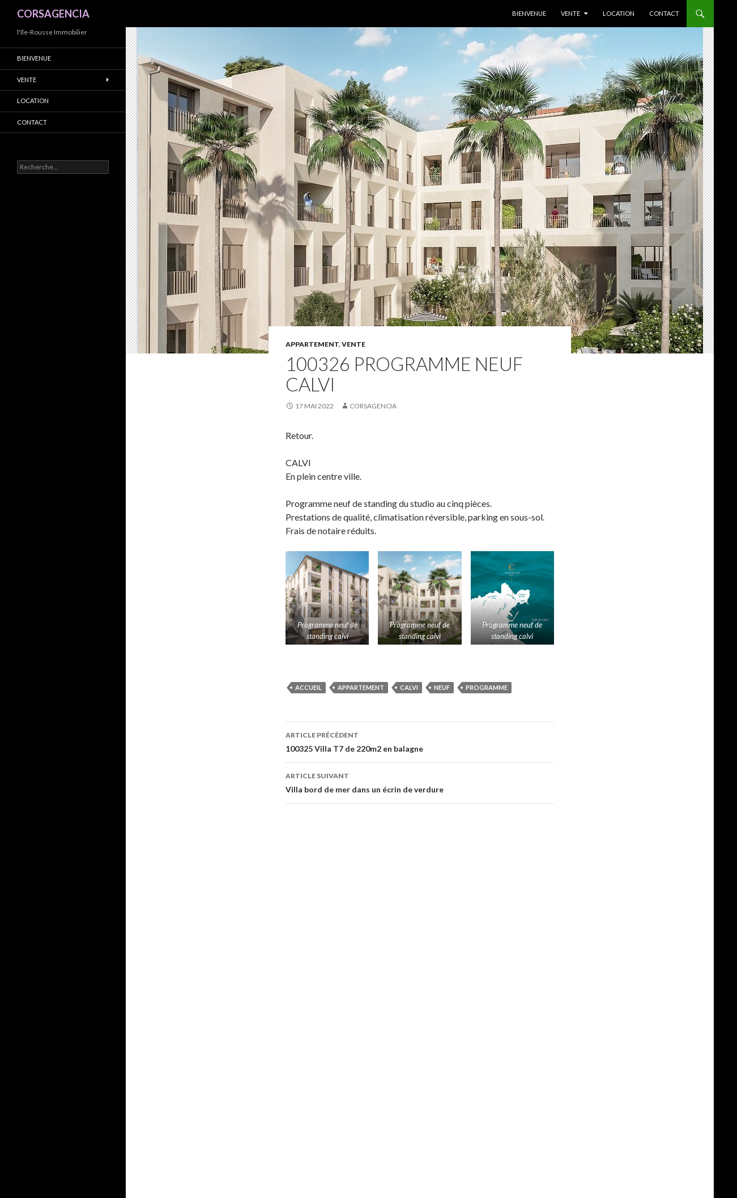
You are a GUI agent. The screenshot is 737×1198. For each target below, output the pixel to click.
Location (618, 13)
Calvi (409, 687)
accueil (308, 687)
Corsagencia (373, 406)
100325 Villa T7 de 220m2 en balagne (420, 740)
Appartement (312, 344)
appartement (361, 687)
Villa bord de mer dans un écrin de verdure (420, 781)
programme (487, 687)
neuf (442, 687)
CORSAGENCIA (53, 13)
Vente (570, 13)
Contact (664, 13)
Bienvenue (529, 13)
